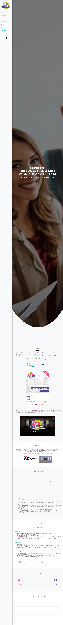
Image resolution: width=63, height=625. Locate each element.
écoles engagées (44, 587)
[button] (6, 38)
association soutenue (31, 587)
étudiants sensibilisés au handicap (56, 587)
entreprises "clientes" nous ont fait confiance (19, 588)
